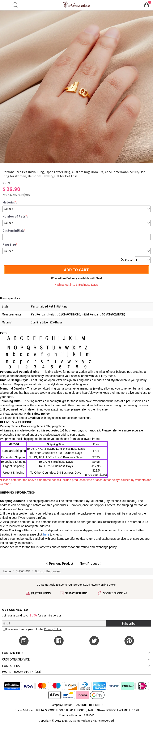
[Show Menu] (6, 5)
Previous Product (59, 563)
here (18, 547)
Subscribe (129, 623)
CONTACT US (11, 666)
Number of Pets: (15, 216)
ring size (102, 409)
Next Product (90, 563)
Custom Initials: (14, 230)
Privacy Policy (52, 629)
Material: (10, 202)
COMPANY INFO (12, 653)
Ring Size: (10, 244)
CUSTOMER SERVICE (16, 659)
